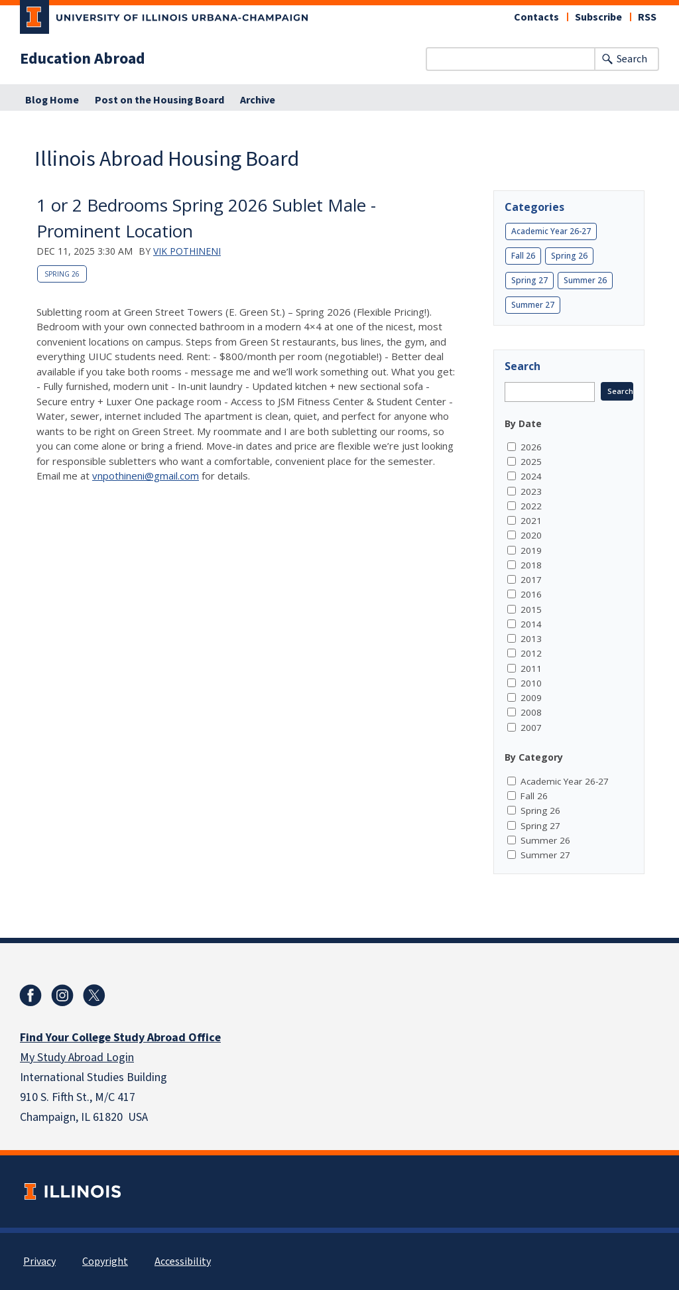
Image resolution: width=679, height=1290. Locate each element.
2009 (531, 698)
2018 (531, 565)
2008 (531, 712)
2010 (531, 683)
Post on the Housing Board (159, 100)
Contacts (536, 17)
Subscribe (598, 17)
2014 (531, 624)
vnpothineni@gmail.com (145, 475)
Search (632, 59)
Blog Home (52, 100)
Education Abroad (82, 59)
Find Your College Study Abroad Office (120, 1037)
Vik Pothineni (187, 251)
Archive (257, 100)
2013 (531, 639)
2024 (531, 476)
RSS (647, 17)
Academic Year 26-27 (551, 231)
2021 (531, 521)
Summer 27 (532, 304)
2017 (531, 580)
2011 (531, 669)
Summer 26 (585, 280)
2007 (531, 728)
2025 (531, 462)
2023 (531, 491)
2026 (531, 447)
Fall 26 (523, 255)
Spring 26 (62, 274)
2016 (531, 594)
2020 (531, 535)
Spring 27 (529, 280)
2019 (531, 550)
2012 (531, 653)
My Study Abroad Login (77, 1057)
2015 (531, 609)
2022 (531, 506)
